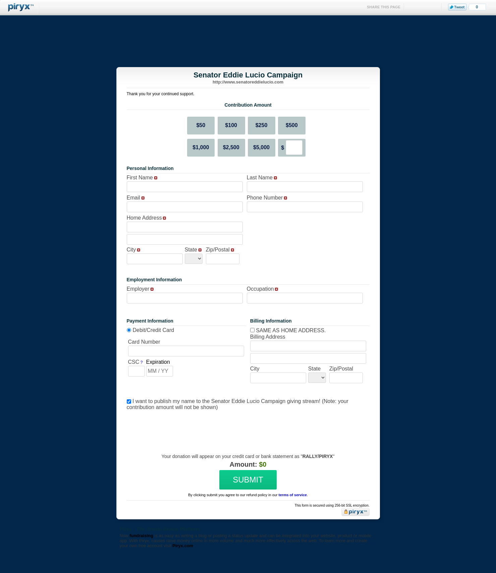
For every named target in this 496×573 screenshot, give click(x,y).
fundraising (141, 535)
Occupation (260, 289)
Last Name (260, 177)
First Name (140, 177)
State (191, 249)
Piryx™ (19, 7)
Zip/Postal (218, 249)
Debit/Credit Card (153, 330)
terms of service (293, 495)
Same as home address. (288, 330)
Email (133, 197)
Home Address (144, 218)
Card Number (144, 342)
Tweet (457, 7)
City (131, 249)
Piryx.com (182, 545)
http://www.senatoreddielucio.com (248, 81)
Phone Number (265, 197)
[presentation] (247, 427)
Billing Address (267, 337)
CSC (134, 362)
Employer (138, 289)
